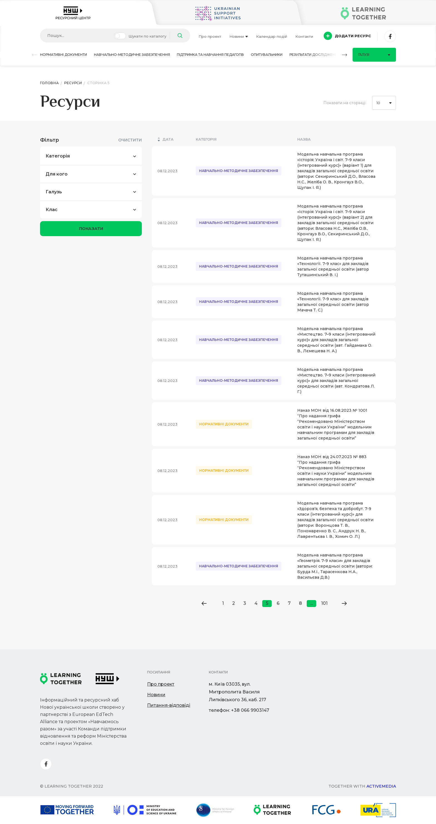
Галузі (374, 55)
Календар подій (271, 36)
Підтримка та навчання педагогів (210, 55)
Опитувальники (267, 55)
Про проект (210, 36)
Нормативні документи (63, 55)
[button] (34, 54)
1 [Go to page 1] (223, 603)
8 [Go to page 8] (300, 603)
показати (91, 228)
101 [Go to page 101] (324, 603)
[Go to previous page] (204, 603)
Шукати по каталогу (147, 36)
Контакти (304, 36)
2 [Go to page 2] (233, 603)
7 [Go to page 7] (289, 603)
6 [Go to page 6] (278, 603)
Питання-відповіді (168, 705)
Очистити (130, 140)
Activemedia (381, 786)
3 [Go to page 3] (244, 603)
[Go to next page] (344, 603)
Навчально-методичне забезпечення (132, 55)
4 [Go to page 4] (255, 603)
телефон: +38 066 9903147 (239, 710)
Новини (238, 36)
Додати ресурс (347, 36)
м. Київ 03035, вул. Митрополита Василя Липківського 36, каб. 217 (237, 691)
